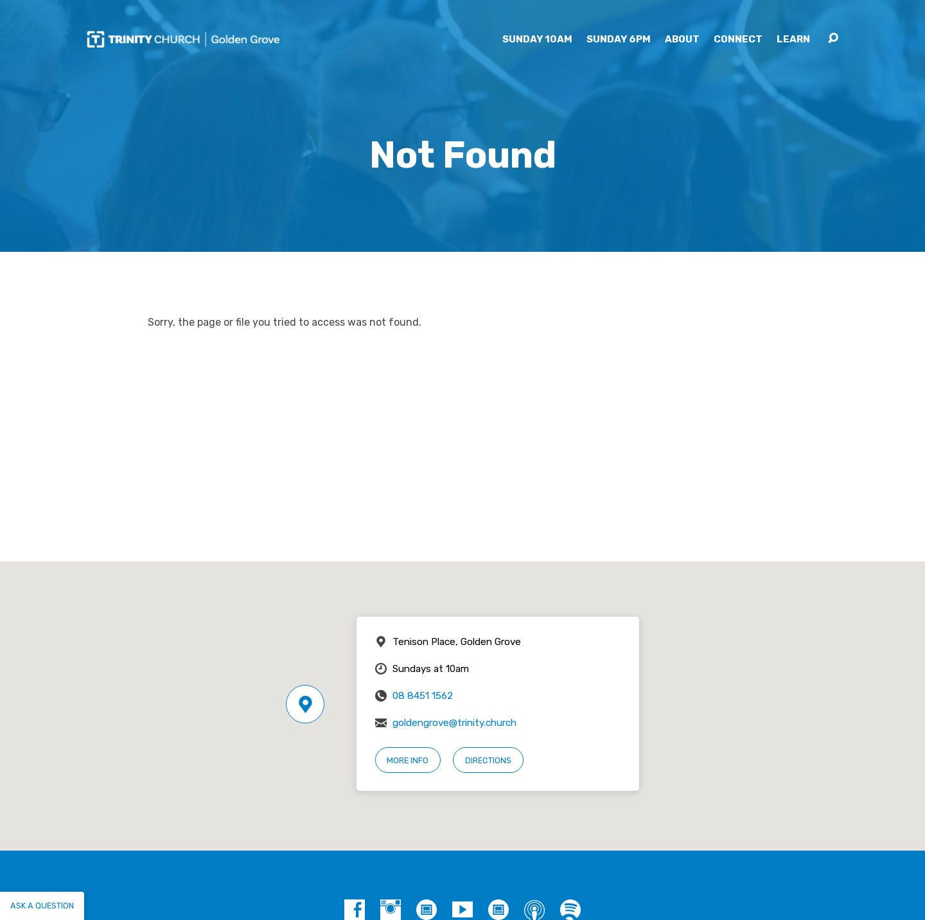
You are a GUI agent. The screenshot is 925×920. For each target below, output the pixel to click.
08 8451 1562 (422, 696)
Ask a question (42, 905)
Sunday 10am (537, 39)
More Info (407, 760)
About (682, 39)
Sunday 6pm (618, 39)
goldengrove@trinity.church (454, 723)
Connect (738, 39)
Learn (793, 39)
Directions (488, 760)
